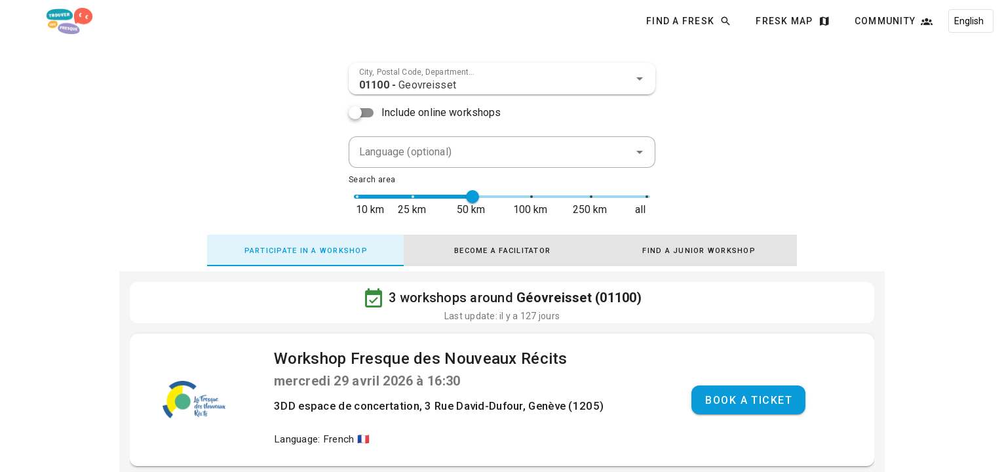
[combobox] (502, 78)
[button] (639, 79)
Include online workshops (441, 112)
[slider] (472, 196)
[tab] (305, 250)
